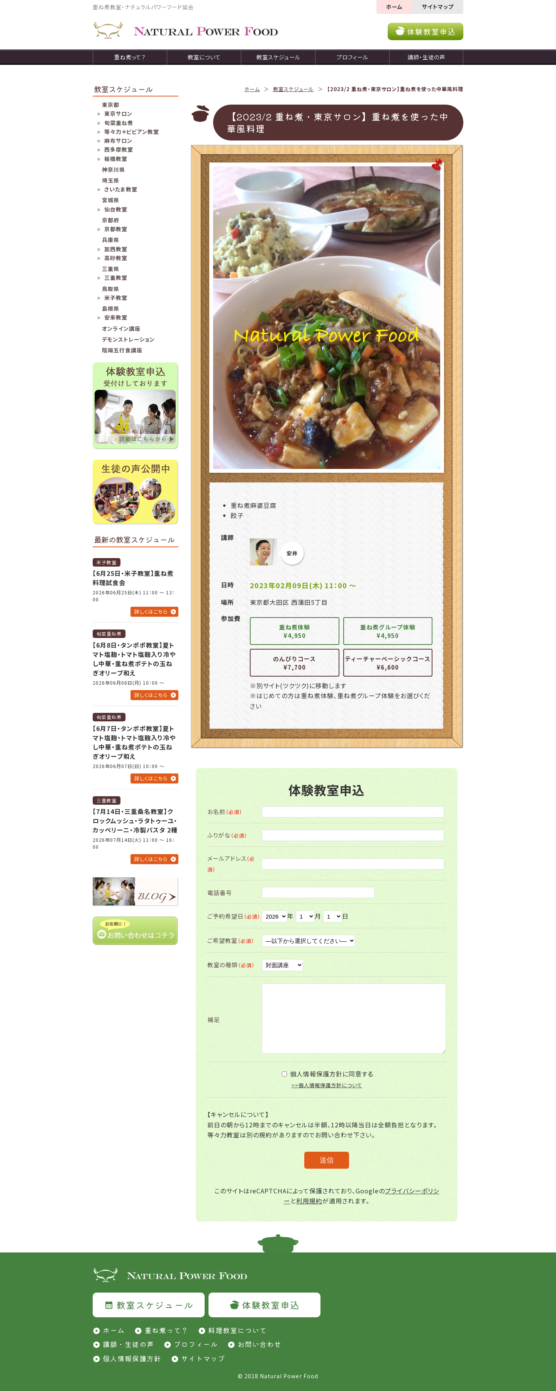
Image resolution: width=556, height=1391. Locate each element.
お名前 (224, 811)
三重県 (110, 268)
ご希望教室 (230, 940)
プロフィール (196, 1344)
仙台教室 (115, 209)
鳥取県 (110, 289)
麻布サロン (118, 140)
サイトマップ (438, 6)
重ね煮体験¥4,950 (294, 631)
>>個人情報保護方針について (327, 1085)
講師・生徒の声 (128, 1344)
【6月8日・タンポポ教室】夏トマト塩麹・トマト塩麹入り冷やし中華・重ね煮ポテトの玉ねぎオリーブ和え (134, 658)
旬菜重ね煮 (118, 123)
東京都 (110, 104)
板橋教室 (115, 158)
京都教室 (115, 229)
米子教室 (115, 297)
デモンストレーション (128, 339)
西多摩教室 (118, 149)
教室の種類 (231, 965)
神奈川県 (113, 169)
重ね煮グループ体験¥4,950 (387, 631)
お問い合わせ (259, 1344)
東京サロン (118, 113)
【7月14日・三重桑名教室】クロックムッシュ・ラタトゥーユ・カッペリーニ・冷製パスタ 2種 (135, 820)
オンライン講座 (121, 328)
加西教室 (115, 249)
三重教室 (115, 277)
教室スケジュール (293, 89)
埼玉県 (110, 180)
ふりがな (227, 835)
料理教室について (237, 1330)
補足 (213, 1019)
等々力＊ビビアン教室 (131, 131)
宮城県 (110, 200)
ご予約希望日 (234, 916)
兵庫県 (110, 240)
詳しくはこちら (151, 611)
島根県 (110, 308)
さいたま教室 (120, 189)
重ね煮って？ (166, 1330)
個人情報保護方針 (132, 1358)
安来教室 (115, 317)
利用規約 (309, 1200)
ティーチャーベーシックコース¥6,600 (388, 663)
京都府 (110, 220)
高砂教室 (115, 258)
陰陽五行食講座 (122, 350)
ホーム (394, 6)
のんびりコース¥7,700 (294, 663)
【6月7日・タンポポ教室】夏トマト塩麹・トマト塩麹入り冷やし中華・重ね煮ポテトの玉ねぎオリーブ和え (134, 742)
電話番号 (219, 892)
